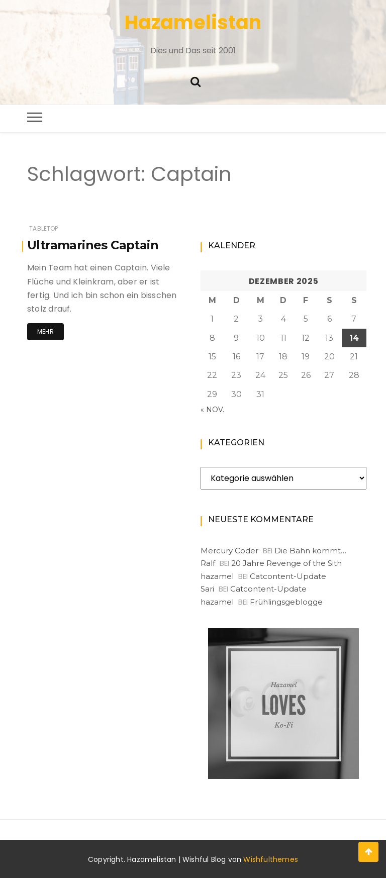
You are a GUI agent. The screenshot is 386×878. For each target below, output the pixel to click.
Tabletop (43, 228)
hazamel (217, 576)
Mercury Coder (229, 550)
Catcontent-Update (288, 576)
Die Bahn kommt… (310, 550)
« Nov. (212, 409)
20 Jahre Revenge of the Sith (286, 563)
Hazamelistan (193, 22)
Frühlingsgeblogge (286, 602)
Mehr (45, 331)
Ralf (208, 563)
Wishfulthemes (270, 859)
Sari (207, 589)
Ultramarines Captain (92, 245)
